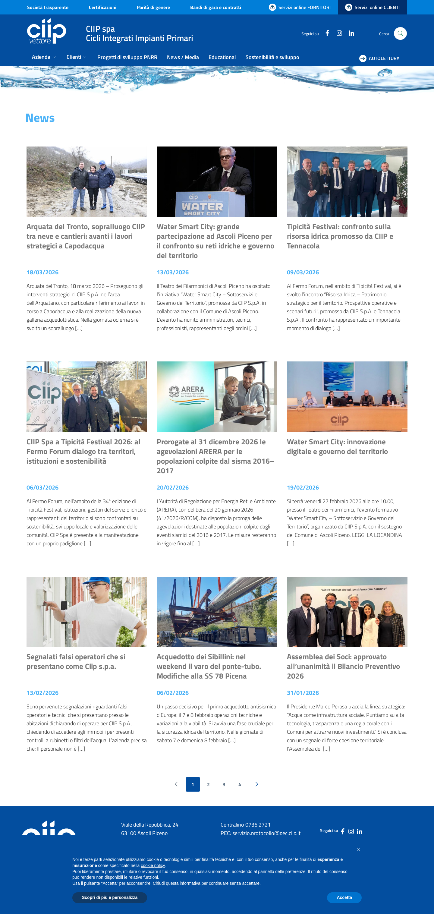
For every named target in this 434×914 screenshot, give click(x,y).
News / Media (183, 57)
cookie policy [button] (153, 865)
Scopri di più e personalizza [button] (109, 897)
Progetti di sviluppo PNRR (127, 57)
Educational (222, 57)
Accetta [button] (344, 897)
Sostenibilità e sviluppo (272, 57)
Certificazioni (102, 7)
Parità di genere (153, 7)
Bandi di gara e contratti (215, 7)
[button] (358, 849)
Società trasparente (47, 7)
